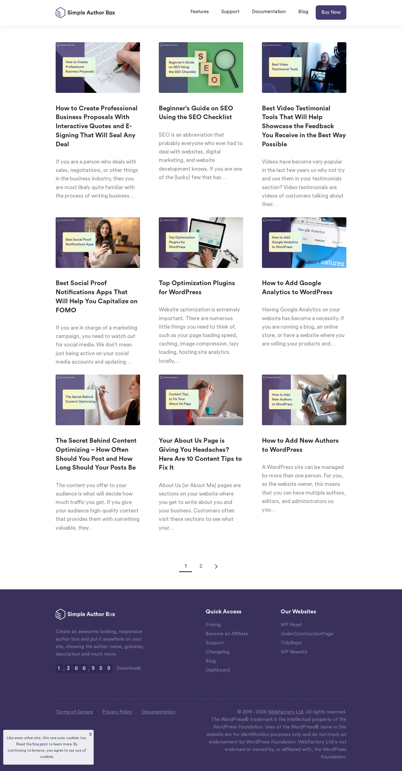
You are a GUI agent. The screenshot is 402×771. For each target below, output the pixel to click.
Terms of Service (74, 712)
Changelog (217, 652)
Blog (303, 11)
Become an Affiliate (227, 634)
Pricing (213, 624)
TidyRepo (291, 643)
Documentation (269, 11)
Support (230, 11)
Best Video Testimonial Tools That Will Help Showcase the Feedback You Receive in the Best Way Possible (304, 126)
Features (199, 11)
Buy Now (331, 12)
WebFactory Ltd (285, 712)
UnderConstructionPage (307, 634)
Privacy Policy (117, 712)
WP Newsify (294, 652)
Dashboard (218, 670)
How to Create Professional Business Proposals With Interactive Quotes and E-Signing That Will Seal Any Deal (97, 126)
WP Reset (291, 624)
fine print (40, 744)
